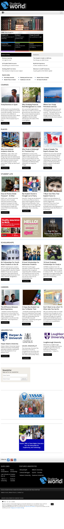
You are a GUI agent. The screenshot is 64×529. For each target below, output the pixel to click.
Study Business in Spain (9, 104)
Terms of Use (4, 492)
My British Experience (39, 63)
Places (4, 129)
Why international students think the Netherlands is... (7, 151)
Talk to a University (4, 480)
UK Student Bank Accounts (9, 63)
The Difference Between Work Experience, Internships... (9, 309)
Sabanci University (25, 475)
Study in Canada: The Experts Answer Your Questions (50, 151)
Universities (7, 330)
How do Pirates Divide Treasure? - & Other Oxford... (8, 196)
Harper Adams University (9, 343)
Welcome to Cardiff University (41, 69)
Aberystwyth (23, 470)
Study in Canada (12, 480)
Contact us (20, 492)
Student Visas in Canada (43, 77)
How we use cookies (9, 501)
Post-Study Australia (9, 77)
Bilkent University (37, 470)
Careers (4, 287)
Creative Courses (12, 475)
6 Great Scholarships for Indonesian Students (30, 263)
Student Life (7, 174)
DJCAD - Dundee (37, 472)
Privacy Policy (12, 492)
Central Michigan (25, 472)
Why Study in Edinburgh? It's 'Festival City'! (30, 150)
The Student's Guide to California (42, 58)
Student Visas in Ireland (10, 79)
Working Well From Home (9, 69)
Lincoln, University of (29, 346)
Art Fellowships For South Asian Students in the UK (10, 263)
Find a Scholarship (13, 470)
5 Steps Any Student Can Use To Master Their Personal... (30, 309)
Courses (5, 84)
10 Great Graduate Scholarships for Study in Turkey (52, 264)
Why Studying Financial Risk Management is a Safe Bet (31, 106)
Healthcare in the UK (25, 79)
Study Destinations (5, 470)
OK (52, 504)
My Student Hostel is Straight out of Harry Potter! (29, 196)
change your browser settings (17, 507)
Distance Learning (7, 58)
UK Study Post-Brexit (42, 79)
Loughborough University (52, 342)
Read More (5, 123)
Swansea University (38, 475)
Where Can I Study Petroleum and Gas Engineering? (50, 106)
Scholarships (7, 242)
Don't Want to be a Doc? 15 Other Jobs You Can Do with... (52, 309)
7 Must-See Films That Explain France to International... (51, 196)
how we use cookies (30, 506)
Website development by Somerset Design (12, 498)
